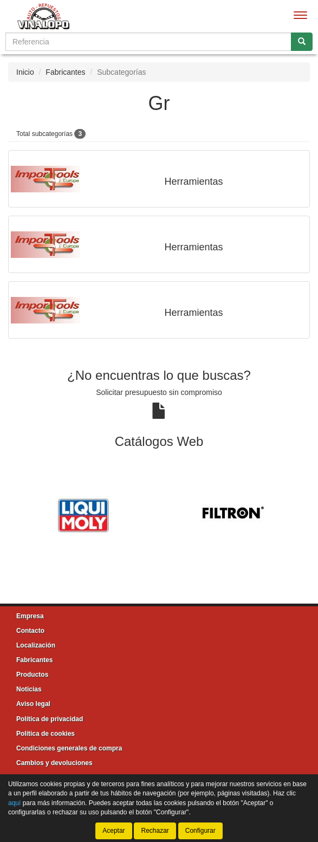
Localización (35, 645)
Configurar (200, 830)
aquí (14, 803)
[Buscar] (302, 42)
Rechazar (154, 830)
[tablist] (159, 514)
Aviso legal (33, 704)
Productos (32, 674)
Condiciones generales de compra (69, 748)
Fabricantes (65, 72)
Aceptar (113, 830)
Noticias (29, 689)
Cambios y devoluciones (54, 763)
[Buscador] (148, 42)
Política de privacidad (49, 719)
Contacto (30, 630)
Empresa (30, 616)
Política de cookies (45, 733)
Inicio (25, 72)
